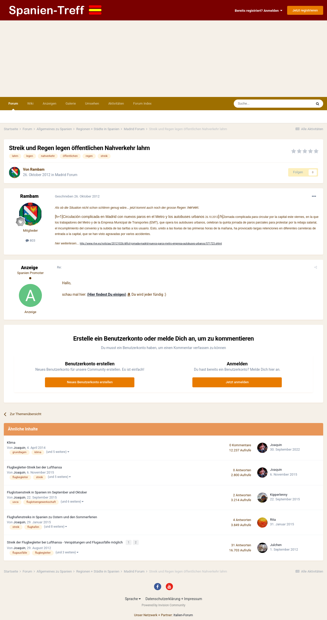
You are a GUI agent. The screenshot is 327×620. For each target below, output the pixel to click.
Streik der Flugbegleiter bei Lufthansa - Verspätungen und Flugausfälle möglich (65, 542)
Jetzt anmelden (237, 382)
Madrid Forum (66, 175)
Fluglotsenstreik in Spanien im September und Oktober (47, 492)
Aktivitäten (116, 103)
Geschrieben (77, 196)
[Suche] (258, 104)
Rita (273, 520)
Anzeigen (49, 103)
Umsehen (92, 103)
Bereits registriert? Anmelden (258, 11)
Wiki (30, 103)
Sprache (133, 598)
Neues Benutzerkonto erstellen (90, 382)
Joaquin (20, 448)
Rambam (37, 169)
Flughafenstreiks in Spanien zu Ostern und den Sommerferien (52, 517)
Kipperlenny (278, 495)
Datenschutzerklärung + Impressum (173, 598)
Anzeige (29, 267)
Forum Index (142, 103)
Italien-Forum (183, 614)
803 (30, 240)
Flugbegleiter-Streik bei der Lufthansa (34, 467)
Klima (11, 442)
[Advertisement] (163, 58)
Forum (13, 106)
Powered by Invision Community (163, 604)
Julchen (276, 544)
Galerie (71, 103)
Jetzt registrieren (305, 10)
